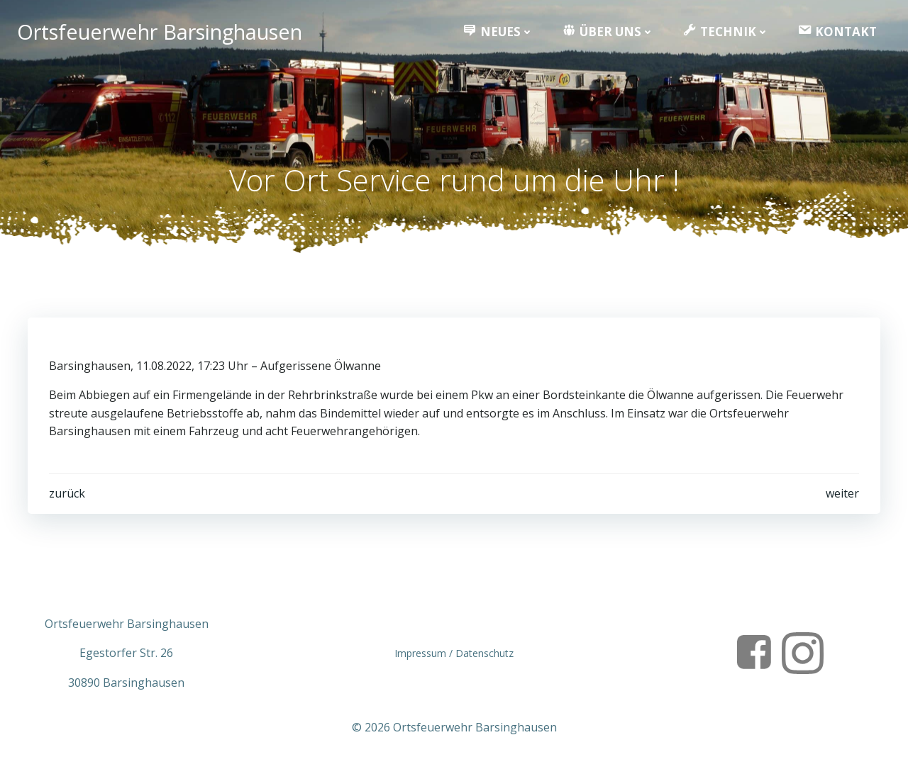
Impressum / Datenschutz (454, 653)
